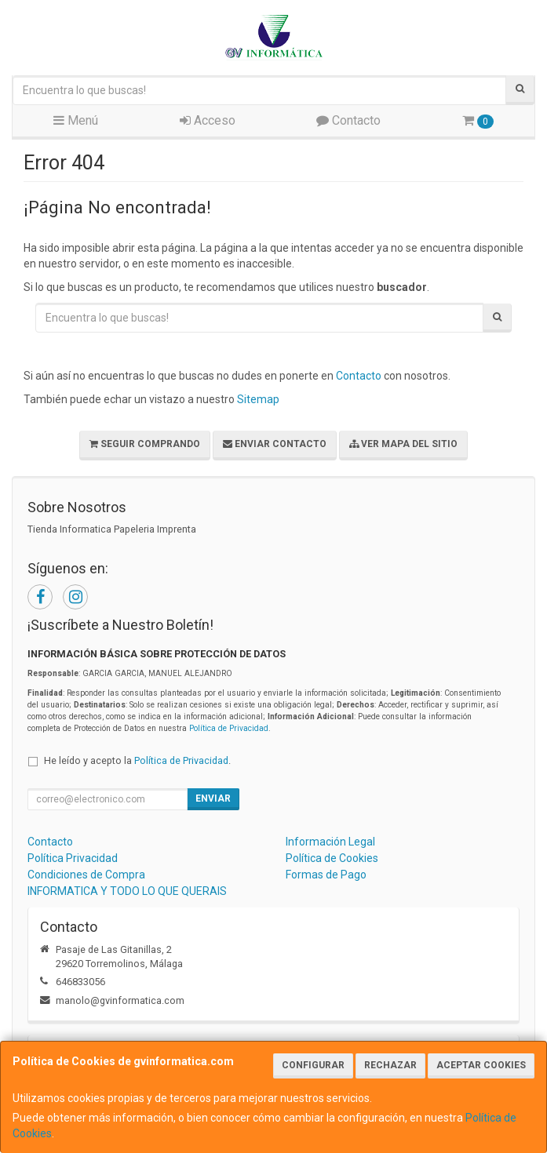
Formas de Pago (326, 874)
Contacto (348, 120)
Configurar (313, 1065)
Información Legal (330, 841)
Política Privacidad (72, 858)
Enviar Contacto (274, 443)
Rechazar (390, 1065)
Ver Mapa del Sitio (403, 443)
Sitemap (258, 399)
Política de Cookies (332, 858)
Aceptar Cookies (481, 1065)
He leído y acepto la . (137, 760)
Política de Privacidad (228, 728)
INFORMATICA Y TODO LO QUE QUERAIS (127, 891)
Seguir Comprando (144, 443)
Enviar (213, 798)
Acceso (207, 120)
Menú (75, 120)
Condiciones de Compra (86, 874)
